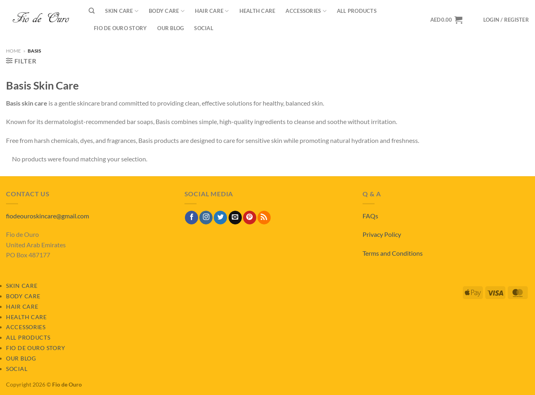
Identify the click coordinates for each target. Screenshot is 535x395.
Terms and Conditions (393, 253)
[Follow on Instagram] (206, 217)
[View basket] (446, 20)
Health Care (257, 11)
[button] (506, 20)
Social (203, 28)
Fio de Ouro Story (120, 28)
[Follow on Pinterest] (249, 217)
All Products (357, 11)
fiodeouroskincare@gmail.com (47, 216)
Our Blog (170, 28)
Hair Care (212, 11)
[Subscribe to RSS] (264, 217)
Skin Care (121, 11)
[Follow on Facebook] (191, 217)
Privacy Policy (382, 234)
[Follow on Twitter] (220, 217)
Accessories (306, 11)
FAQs (370, 216)
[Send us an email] (235, 217)
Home (13, 51)
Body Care (166, 11)
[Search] (92, 10)
